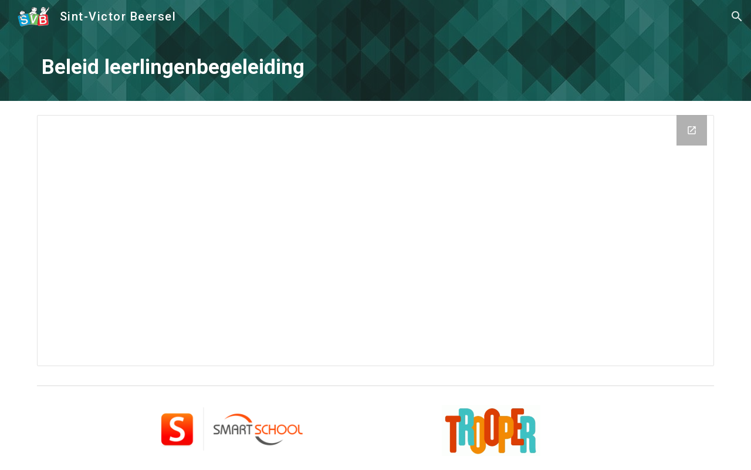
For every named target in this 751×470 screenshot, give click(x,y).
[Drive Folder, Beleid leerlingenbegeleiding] (375, 240)
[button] (737, 16)
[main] (375, 67)
